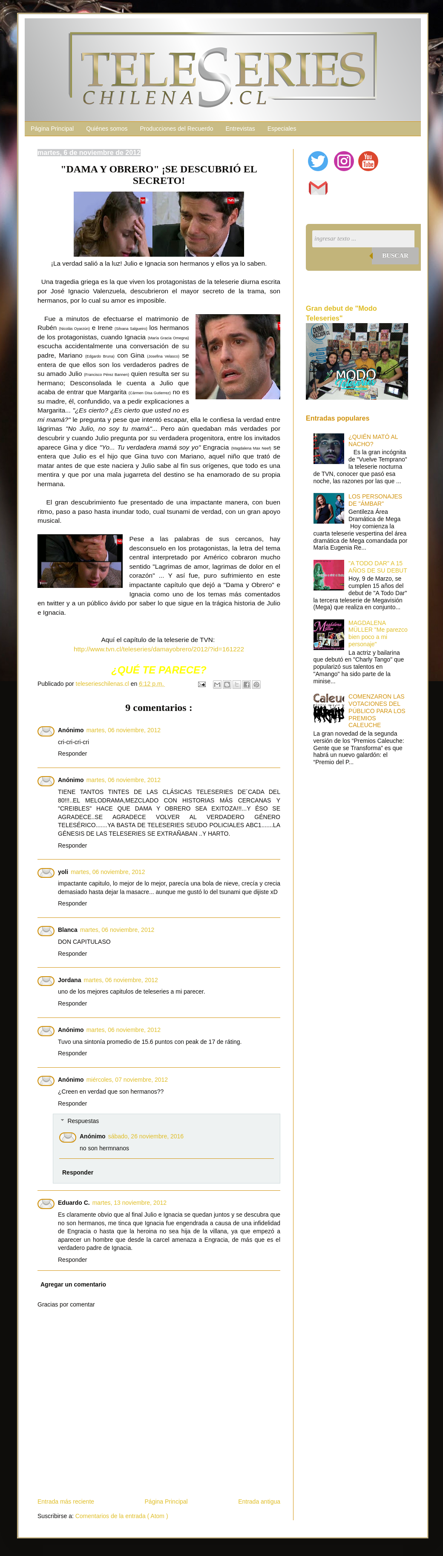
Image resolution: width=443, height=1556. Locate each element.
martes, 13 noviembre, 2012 (129, 1202)
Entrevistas (240, 128)
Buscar (395, 255)
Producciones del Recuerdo (176, 128)
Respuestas (83, 1121)
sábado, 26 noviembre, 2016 (146, 1136)
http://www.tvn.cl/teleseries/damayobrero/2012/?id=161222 (159, 649)
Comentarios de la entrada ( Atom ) (121, 1516)
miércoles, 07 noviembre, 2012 (127, 1079)
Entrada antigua (259, 1501)
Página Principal (52, 128)
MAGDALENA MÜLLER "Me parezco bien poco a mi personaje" (378, 633)
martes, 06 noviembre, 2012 (123, 730)
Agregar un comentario (73, 1284)
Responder (72, 753)
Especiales (282, 128)
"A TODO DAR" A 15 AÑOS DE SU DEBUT (377, 567)
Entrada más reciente (65, 1501)
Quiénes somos (106, 128)
